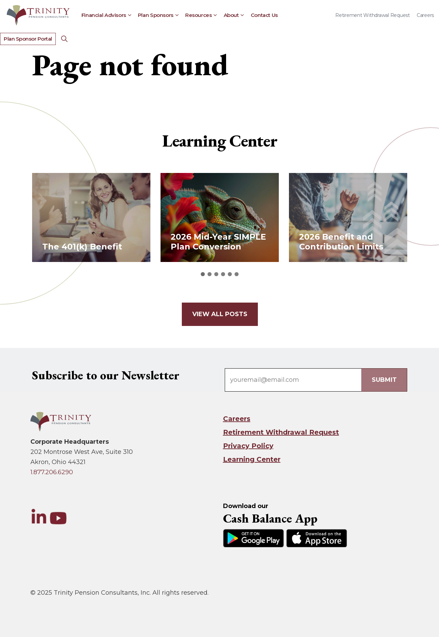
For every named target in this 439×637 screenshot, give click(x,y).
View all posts (219, 314)
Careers (425, 15)
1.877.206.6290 (51, 472)
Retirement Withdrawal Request (372, 15)
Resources (198, 15)
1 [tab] (203, 274)
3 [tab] (216, 274)
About (231, 15)
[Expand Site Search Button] (64, 38)
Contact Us (264, 15)
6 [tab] (237, 274)
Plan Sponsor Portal (27, 39)
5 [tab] (230, 274)
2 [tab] (210, 274)
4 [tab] (223, 274)
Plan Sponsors (155, 15)
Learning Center (252, 459)
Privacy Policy (248, 446)
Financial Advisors (103, 15)
